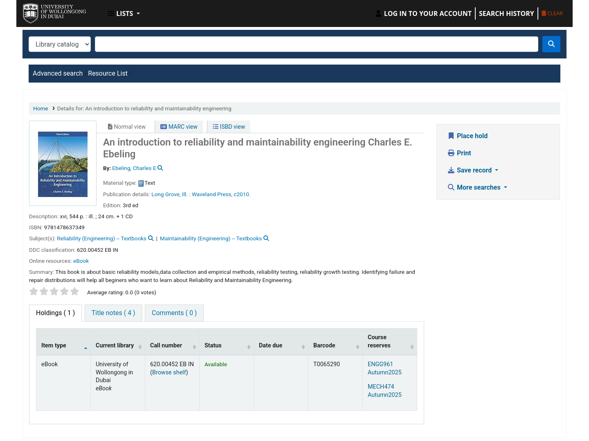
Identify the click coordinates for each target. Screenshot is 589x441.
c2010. (242, 194)
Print (459, 153)
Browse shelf (169, 372)
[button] (124, 13)
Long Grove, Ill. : (170, 194)
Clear (552, 13)
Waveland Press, (212, 194)
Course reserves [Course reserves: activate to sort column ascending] (379, 341)
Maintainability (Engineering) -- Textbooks (211, 238)
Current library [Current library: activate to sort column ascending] (115, 345)
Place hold (467, 136)
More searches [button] (474, 187)
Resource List (108, 73)
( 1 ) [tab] (55, 313)
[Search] (551, 44)
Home (40, 108)
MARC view (178, 126)
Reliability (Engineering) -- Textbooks (101, 238)
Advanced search (58, 73)
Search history (506, 13)
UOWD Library (43, 11)
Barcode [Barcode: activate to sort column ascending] (324, 345)
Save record (470, 170)
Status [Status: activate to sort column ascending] (213, 345)
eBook (81, 260)
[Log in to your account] (423, 13)
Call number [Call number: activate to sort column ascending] (166, 345)
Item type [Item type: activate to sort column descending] (53, 345)
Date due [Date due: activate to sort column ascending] (270, 345)
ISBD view (229, 126)
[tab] (113, 313)
